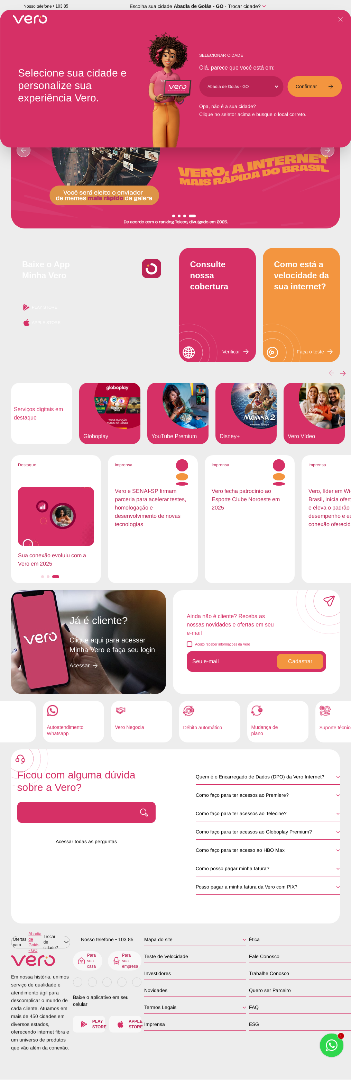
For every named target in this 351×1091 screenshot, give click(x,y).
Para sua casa (86, 961)
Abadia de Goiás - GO (198, 6)
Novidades (155, 990)
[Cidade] (242, 86)
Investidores (157, 973)
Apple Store (41, 322)
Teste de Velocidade (166, 956)
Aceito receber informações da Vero (222, 644)
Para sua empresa (125, 961)
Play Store (39, 307)
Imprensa (154, 1024)
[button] (343, 373)
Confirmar (314, 86)
